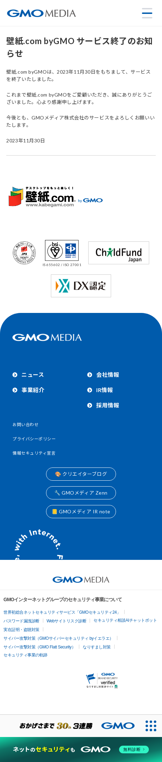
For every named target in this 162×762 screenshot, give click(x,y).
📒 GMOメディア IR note (81, 511)
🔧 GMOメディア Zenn (81, 493)
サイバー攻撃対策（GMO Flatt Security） (39, 647)
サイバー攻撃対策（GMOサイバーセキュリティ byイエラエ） (58, 638)
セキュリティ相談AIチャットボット (125, 620)
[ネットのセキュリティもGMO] (81, 749)
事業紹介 (32, 390)
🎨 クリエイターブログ (81, 474)
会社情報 (107, 374)
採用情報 (107, 405)
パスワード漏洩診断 (21, 621)
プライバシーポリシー (34, 438)
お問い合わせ (25, 424)
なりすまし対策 (97, 647)
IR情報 (104, 390)
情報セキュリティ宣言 (34, 453)
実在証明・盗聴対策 (21, 629)
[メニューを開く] (147, 13)
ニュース (32, 374)
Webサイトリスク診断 (67, 621)
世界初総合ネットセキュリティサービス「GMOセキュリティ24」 (62, 612)
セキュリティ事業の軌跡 (25, 655)
